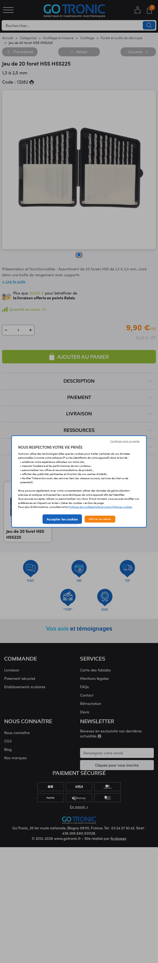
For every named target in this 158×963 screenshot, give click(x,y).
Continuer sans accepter (125, 441)
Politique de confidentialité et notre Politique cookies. (100, 507)
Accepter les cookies (62, 519)
